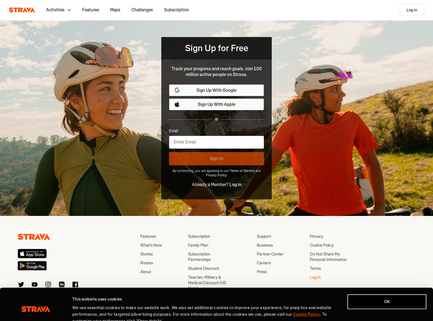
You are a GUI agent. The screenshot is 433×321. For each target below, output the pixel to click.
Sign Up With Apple (205, 104)
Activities (58, 10)
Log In (411, 10)
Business (265, 245)
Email (173, 131)
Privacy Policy (216, 175)
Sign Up (216, 158)
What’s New (151, 245)
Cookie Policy (322, 245)
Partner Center (270, 254)
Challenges (142, 10)
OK (387, 275)
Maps (115, 10)
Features (90, 10)
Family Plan (198, 245)
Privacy (316, 236)
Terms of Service (242, 171)
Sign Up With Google (205, 90)
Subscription (176, 10)
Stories (146, 254)
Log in (235, 184)
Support (264, 236)
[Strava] (22, 10)
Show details (84, 310)
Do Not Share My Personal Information (328, 256)
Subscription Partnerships (199, 256)
